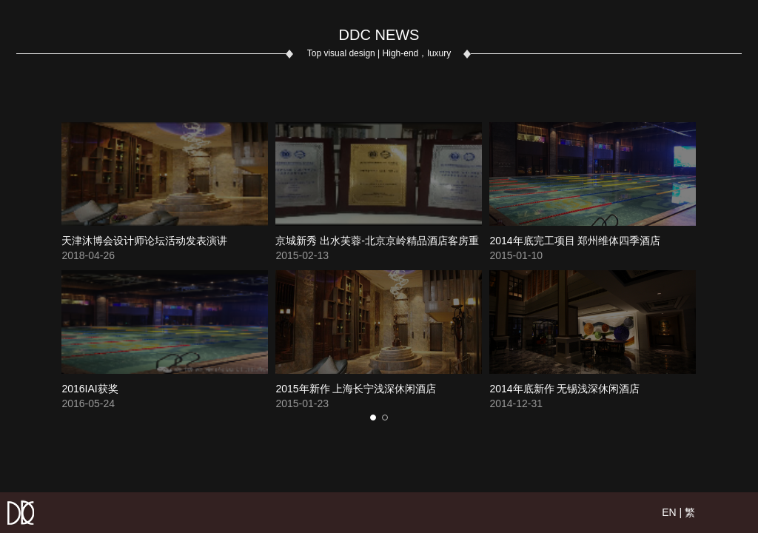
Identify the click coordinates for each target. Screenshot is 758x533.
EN (669, 512)
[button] (373, 417)
